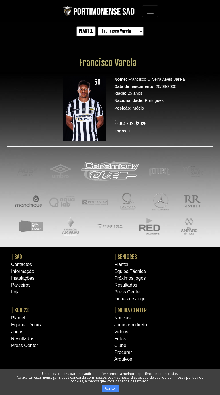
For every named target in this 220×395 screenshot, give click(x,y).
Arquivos (123, 359)
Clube (120, 345)
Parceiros (21, 285)
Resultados (125, 285)
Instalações (22, 278)
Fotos (120, 338)
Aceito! (110, 388)
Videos (121, 331)
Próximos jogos (130, 278)
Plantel (121, 264)
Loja (15, 291)
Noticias (122, 317)
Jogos (17, 331)
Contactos (21, 264)
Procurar (123, 352)
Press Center (127, 291)
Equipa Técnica (130, 271)
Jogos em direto (130, 324)
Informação (22, 271)
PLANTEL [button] (86, 31)
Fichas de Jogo (130, 298)
